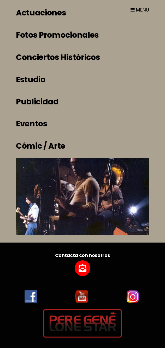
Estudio (30, 79)
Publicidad (37, 101)
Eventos (32, 123)
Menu (140, 10)
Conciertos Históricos (58, 57)
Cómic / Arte (40, 146)
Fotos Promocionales (57, 35)
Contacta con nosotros (82, 255)
